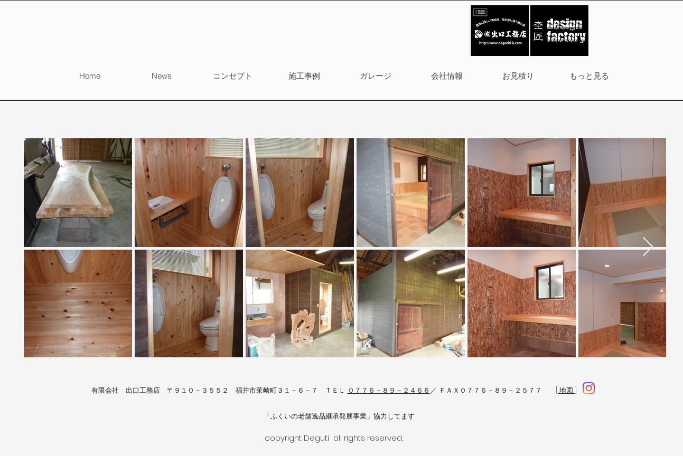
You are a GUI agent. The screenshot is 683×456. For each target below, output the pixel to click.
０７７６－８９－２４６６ (389, 390)
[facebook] (589, 388)
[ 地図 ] (566, 390)
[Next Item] (648, 247)
